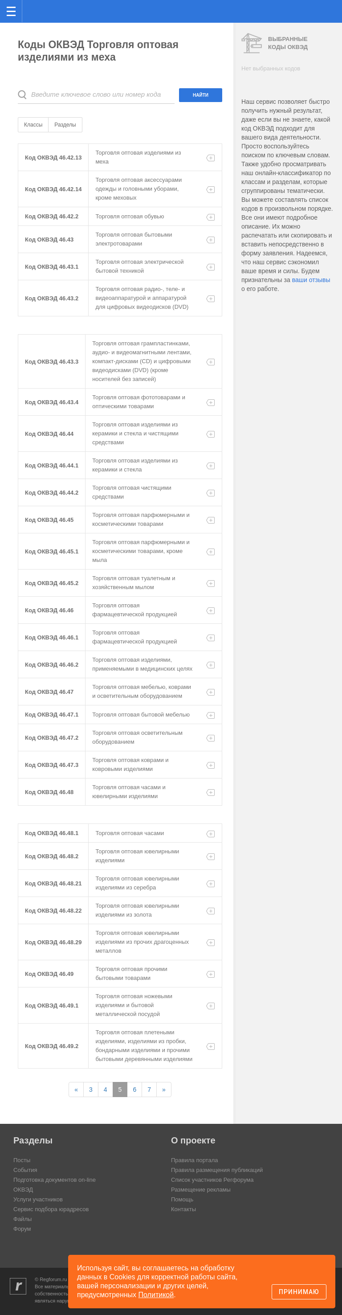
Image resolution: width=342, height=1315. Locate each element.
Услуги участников (38, 1199)
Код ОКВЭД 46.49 (49, 974)
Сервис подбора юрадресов (51, 1209)
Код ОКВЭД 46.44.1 (51, 465)
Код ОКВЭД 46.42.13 (53, 157)
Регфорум (36, 10)
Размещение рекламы (201, 1189)
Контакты (183, 1209)
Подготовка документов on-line (54, 1179)
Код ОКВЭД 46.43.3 (51, 361)
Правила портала (194, 1160)
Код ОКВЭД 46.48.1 (51, 833)
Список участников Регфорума (212, 1179)
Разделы (65, 125)
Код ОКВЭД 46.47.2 (51, 737)
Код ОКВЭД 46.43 (49, 239)
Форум (22, 1228)
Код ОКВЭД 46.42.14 (53, 189)
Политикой (156, 1295)
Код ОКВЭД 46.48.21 (53, 883)
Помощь (182, 1199)
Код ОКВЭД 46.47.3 (51, 765)
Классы (33, 125)
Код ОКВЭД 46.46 (49, 610)
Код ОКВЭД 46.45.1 (51, 551)
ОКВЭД (23, 1189)
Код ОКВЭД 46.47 (49, 691)
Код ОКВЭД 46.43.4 (51, 402)
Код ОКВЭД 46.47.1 (51, 714)
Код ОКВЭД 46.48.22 (53, 910)
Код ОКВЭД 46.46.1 (51, 637)
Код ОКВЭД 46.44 (49, 433)
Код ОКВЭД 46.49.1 (51, 1005)
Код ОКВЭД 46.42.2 (51, 216)
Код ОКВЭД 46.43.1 (51, 266)
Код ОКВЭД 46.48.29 (53, 942)
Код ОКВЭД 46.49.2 (51, 1046)
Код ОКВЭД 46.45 (49, 519)
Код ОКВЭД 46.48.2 (51, 856)
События (25, 1170)
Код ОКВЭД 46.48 (49, 792)
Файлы (22, 1219)
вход (323, 4)
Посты (21, 1160)
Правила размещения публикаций (217, 1170)
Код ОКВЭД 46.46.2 (51, 664)
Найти (200, 95)
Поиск (305, 10)
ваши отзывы (311, 279)
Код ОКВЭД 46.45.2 (51, 583)
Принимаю (299, 1291)
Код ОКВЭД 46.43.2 (51, 298)
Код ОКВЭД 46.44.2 (51, 492)
